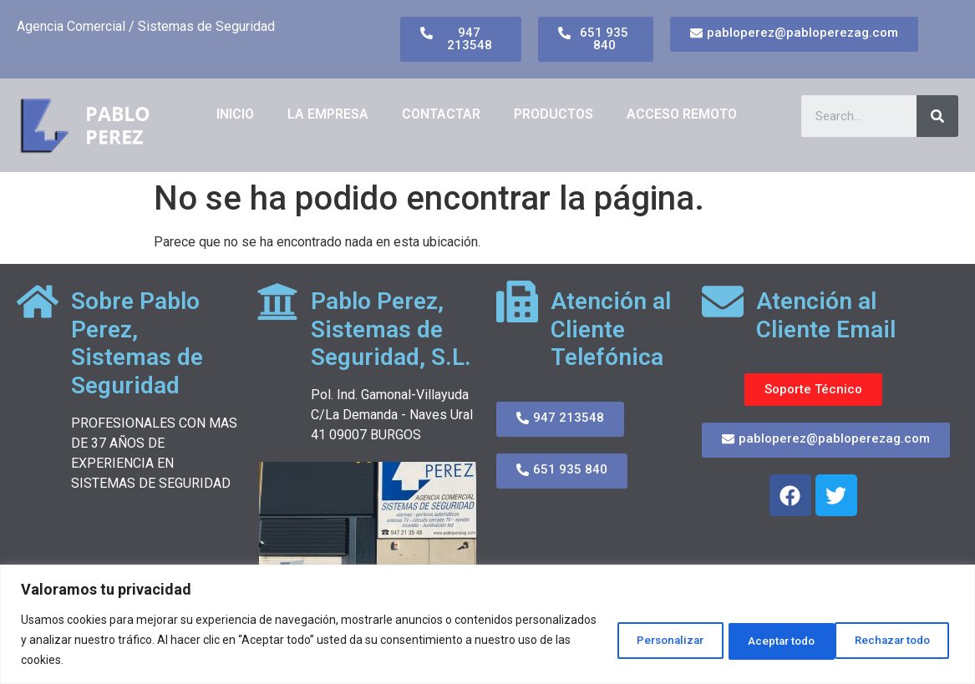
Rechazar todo (763, 639)
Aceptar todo (894, 639)
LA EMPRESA (327, 114)
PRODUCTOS (553, 114)
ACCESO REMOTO (682, 114)
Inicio (235, 114)
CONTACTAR (441, 114)
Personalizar (632, 639)
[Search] (937, 116)
